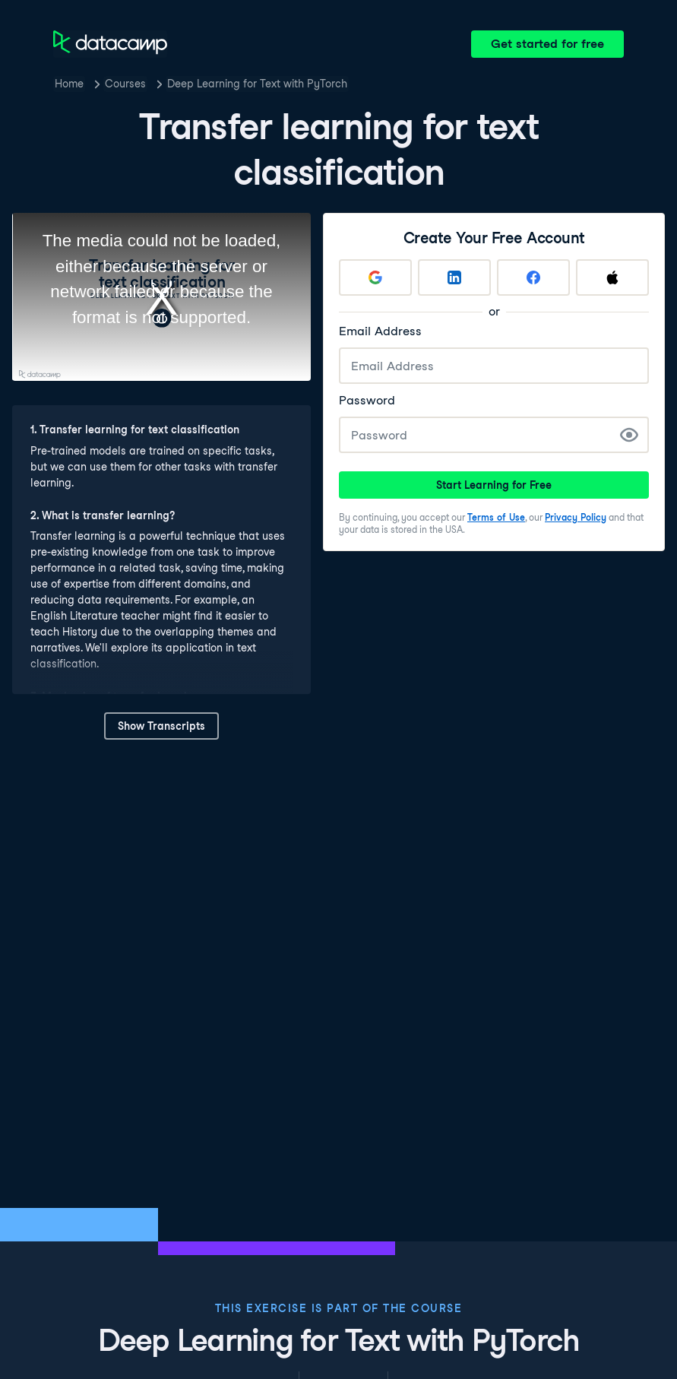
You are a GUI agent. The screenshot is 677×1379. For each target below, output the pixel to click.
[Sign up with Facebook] (533, 277)
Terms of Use (496, 517)
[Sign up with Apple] (612, 277)
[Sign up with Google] (375, 277)
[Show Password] (629, 435)
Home (69, 84)
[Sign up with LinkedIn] (454, 277)
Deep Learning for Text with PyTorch (257, 84)
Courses (125, 84)
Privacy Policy (575, 517)
